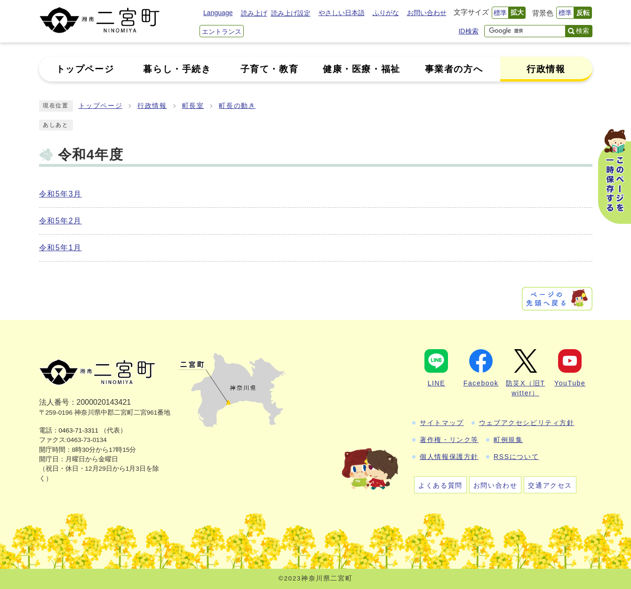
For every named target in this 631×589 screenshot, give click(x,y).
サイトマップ (442, 422)
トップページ (101, 105)
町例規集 (508, 439)
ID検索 (468, 31)
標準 (500, 12)
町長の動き (237, 105)
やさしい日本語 (342, 12)
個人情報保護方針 (449, 456)
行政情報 (152, 105)
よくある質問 (440, 485)
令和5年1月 (60, 248)
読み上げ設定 (291, 13)
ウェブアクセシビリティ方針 (527, 422)
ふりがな (386, 12)
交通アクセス (550, 485)
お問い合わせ (427, 12)
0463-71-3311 (79, 430)
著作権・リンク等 (449, 439)
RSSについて (516, 456)
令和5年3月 (60, 194)
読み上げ (254, 13)
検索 (582, 30)
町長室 (193, 105)
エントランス (221, 31)
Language (217, 12)
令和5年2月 (60, 221)
